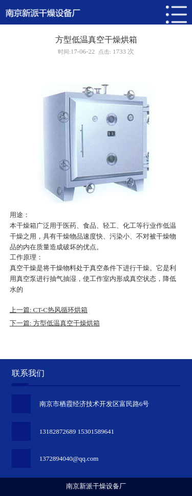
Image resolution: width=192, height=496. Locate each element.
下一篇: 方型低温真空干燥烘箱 (55, 323)
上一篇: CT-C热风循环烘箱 (49, 310)
